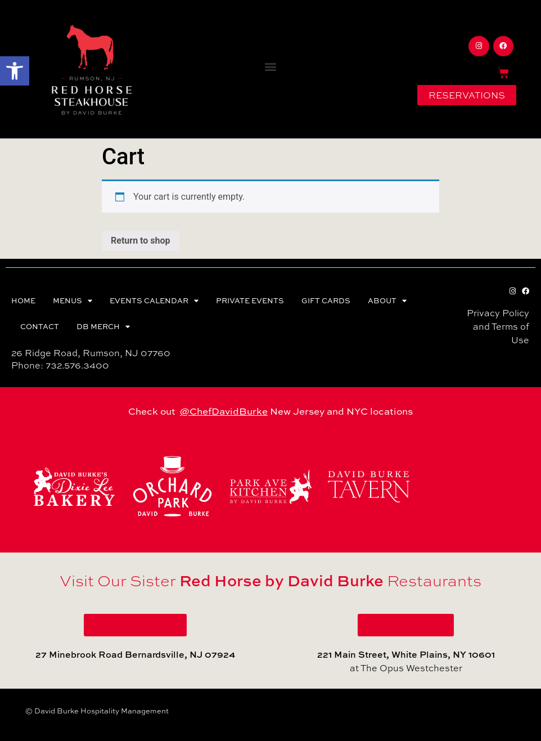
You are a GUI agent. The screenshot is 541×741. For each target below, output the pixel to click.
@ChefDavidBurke (224, 411)
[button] (14, 71)
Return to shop (140, 240)
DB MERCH (103, 326)
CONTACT (39, 326)
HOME (23, 300)
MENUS (72, 300)
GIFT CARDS (325, 300)
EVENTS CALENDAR (154, 300)
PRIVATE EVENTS (250, 300)
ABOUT (387, 300)
